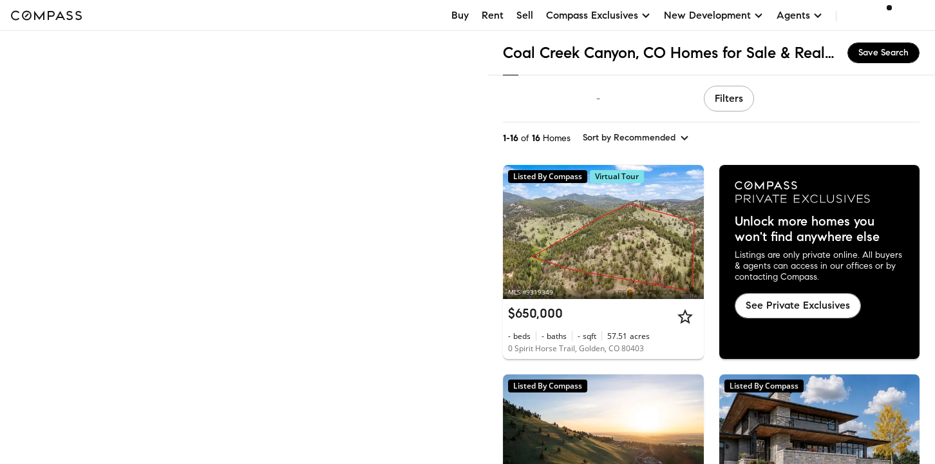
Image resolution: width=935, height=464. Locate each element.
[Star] (685, 316)
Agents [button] (800, 15)
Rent (493, 15)
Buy (460, 15)
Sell (524, 15)
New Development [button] (714, 15)
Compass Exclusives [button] (598, 15)
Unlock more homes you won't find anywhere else (807, 229)
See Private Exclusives (798, 305)
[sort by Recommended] (636, 138)
